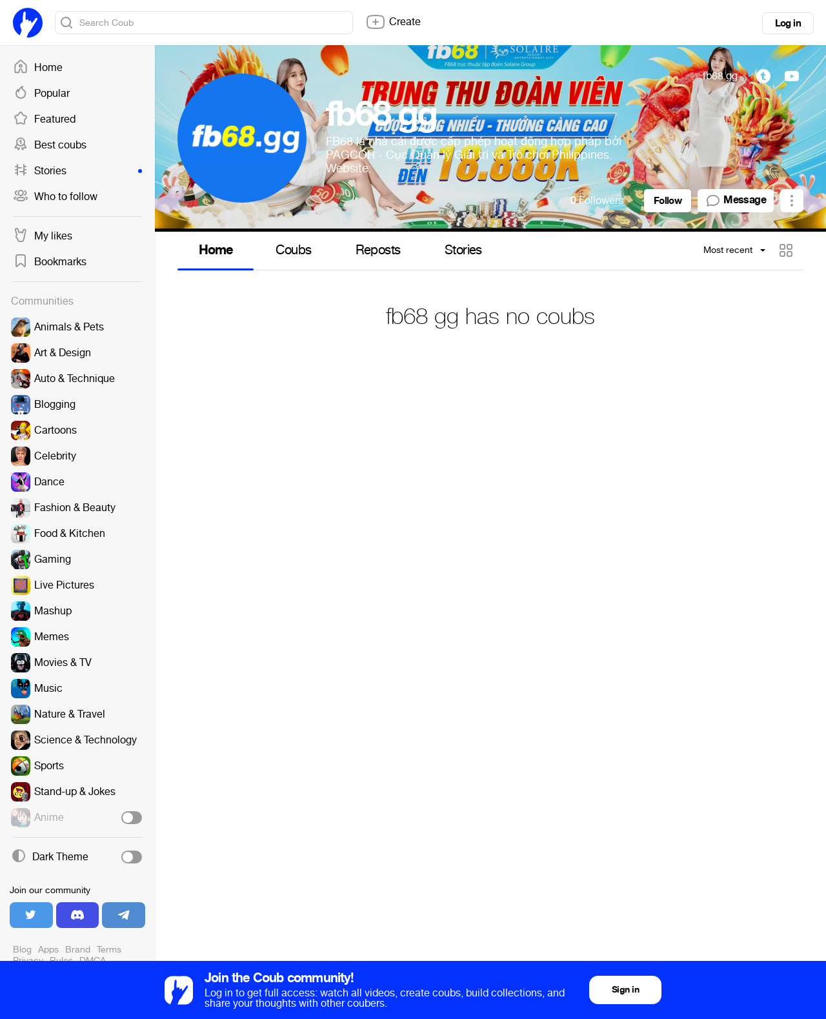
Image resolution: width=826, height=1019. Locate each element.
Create (393, 22)
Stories (77, 171)
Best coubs (49, 145)
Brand (77, 949)
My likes (42, 236)
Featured (44, 119)
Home (38, 68)
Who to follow (55, 197)
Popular (41, 94)
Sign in (625, 990)
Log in (788, 23)
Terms (109, 949)
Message (735, 200)
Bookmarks (49, 262)
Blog (22, 949)
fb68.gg (720, 76)
